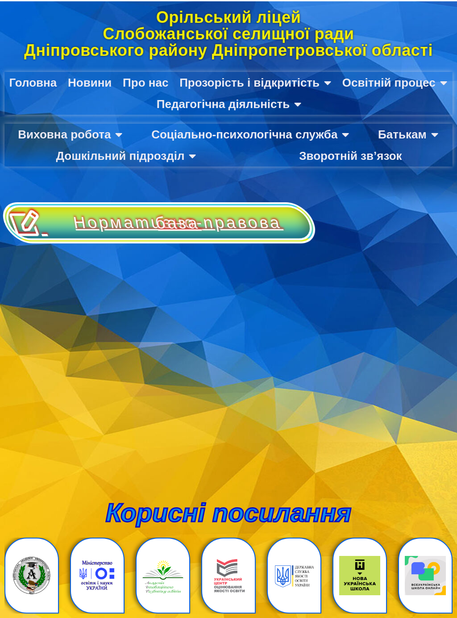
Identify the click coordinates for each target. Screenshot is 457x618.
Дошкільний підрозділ (126, 156)
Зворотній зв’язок (350, 156)
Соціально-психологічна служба (250, 134)
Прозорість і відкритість (255, 82)
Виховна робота (70, 134)
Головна (33, 82)
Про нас (145, 82)
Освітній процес (394, 82)
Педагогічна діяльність (229, 104)
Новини (90, 82)
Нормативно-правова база (237, 223)
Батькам (408, 134)
